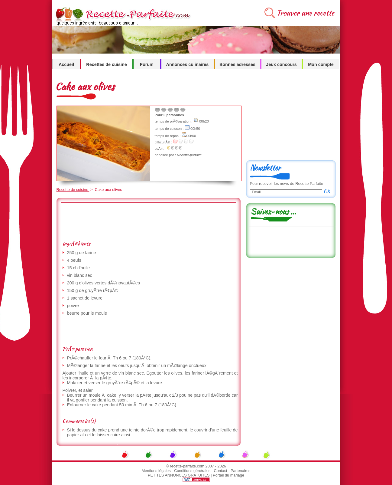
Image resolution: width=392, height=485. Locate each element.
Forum (147, 64)
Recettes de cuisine (106, 64)
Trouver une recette (305, 13)
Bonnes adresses (237, 64)
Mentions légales (156, 470)
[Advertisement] (148, 227)
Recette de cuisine (73, 189)
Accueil (66, 64)
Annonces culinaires (187, 64)
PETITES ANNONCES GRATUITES (179, 475)
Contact (220, 470)
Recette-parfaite (189, 155)
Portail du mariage (228, 475)
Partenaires (240, 470)
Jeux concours (281, 64)
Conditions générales (192, 470)
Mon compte (321, 64)
